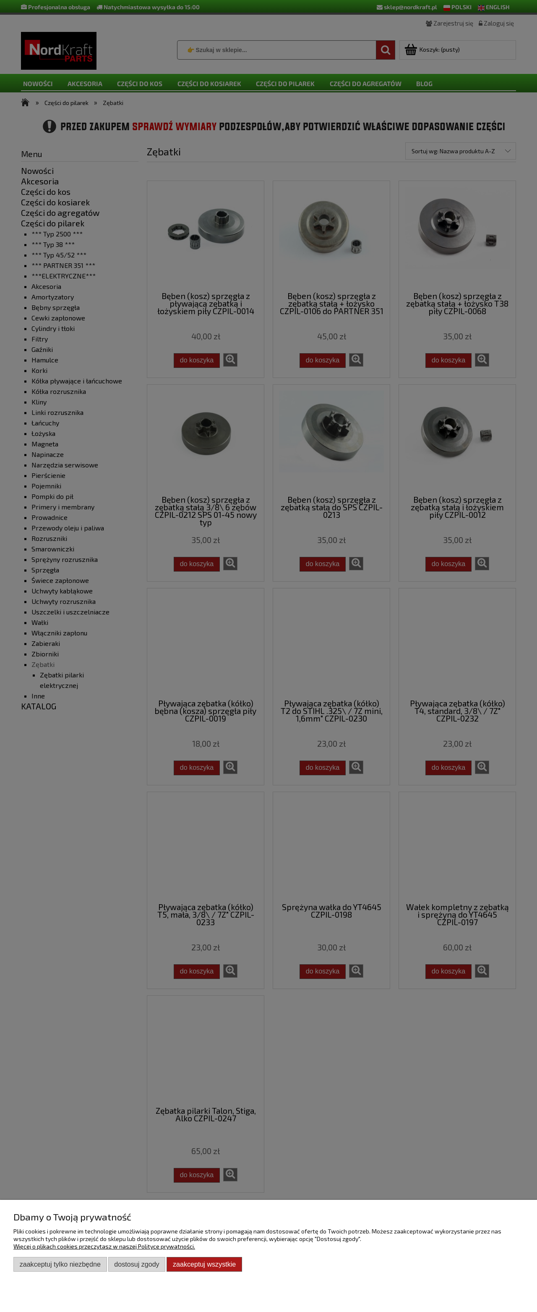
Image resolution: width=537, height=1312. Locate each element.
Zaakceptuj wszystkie (204, 1264)
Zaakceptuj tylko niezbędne (60, 1264)
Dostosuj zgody (136, 1264)
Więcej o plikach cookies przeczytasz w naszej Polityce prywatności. (104, 1246)
